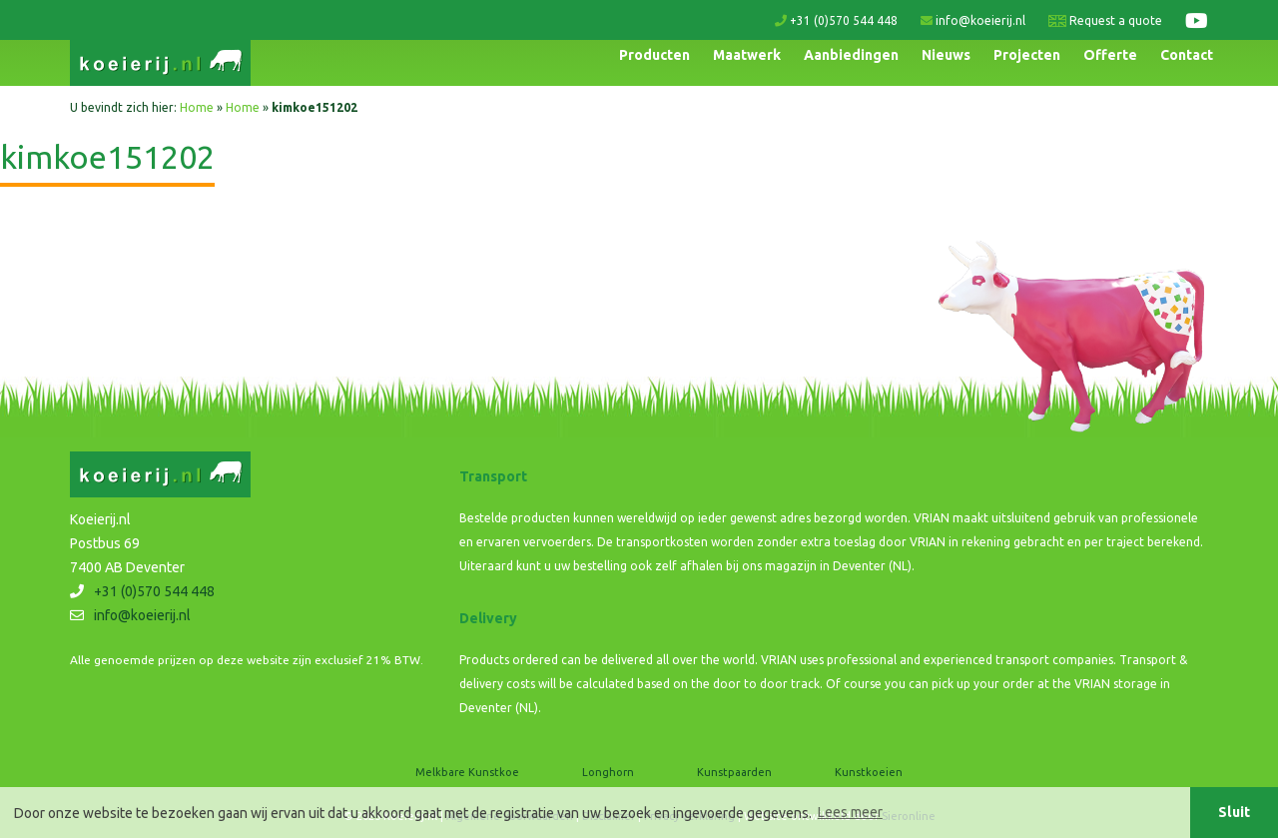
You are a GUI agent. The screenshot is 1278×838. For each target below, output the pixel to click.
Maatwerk (747, 55)
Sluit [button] (1234, 812)
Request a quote (1105, 20)
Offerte (1110, 55)
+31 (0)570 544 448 (836, 20)
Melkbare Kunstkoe (467, 772)
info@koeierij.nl (973, 20)
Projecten (1026, 55)
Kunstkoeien (869, 772)
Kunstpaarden (734, 772)
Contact (1186, 55)
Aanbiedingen (851, 55)
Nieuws (946, 55)
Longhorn (608, 772)
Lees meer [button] (850, 812)
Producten (654, 55)
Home (197, 107)
